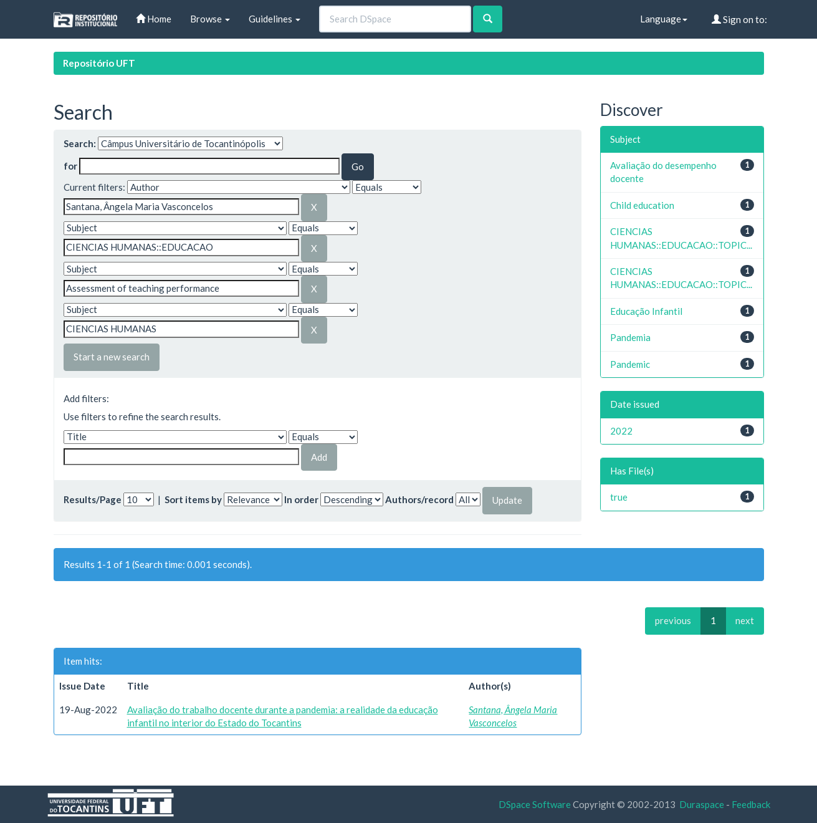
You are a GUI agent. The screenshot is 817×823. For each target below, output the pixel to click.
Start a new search (112, 356)
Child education (642, 205)
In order (301, 499)
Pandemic (630, 364)
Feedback (751, 804)
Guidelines (274, 18)
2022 (621, 430)
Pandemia (630, 337)
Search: (80, 143)
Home (153, 18)
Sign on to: (739, 19)
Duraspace (701, 804)
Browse (210, 18)
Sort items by (193, 499)
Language (663, 18)
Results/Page (93, 499)
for (70, 165)
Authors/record (419, 499)
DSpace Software (535, 804)
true (619, 497)
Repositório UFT (99, 63)
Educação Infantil (646, 311)
